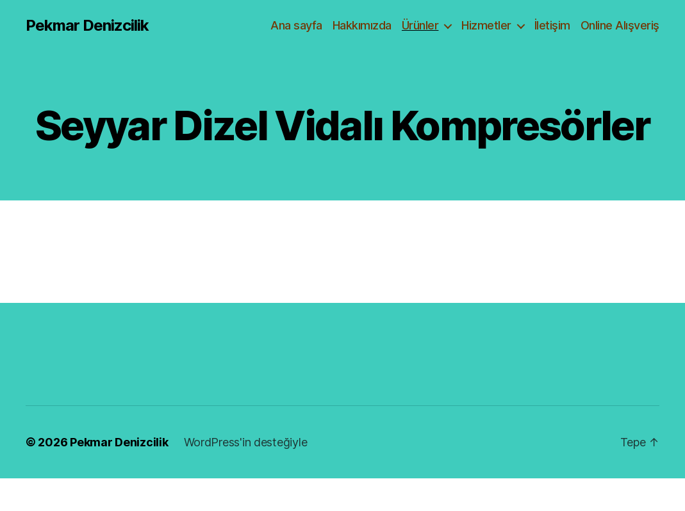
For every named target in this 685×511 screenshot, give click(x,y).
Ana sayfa (296, 25)
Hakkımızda (362, 25)
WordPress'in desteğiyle (246, 442)
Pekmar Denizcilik (87, 25)
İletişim (552, 25)
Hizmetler (486, 25)
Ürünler (420, 25)
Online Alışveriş (620, 25)
